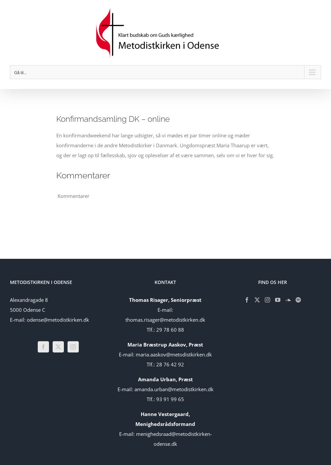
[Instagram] (73, 346)
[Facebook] (43, 346)
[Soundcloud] (288, 299)
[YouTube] (277, 299)
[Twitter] (58, 346)
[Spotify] (298, 299)
